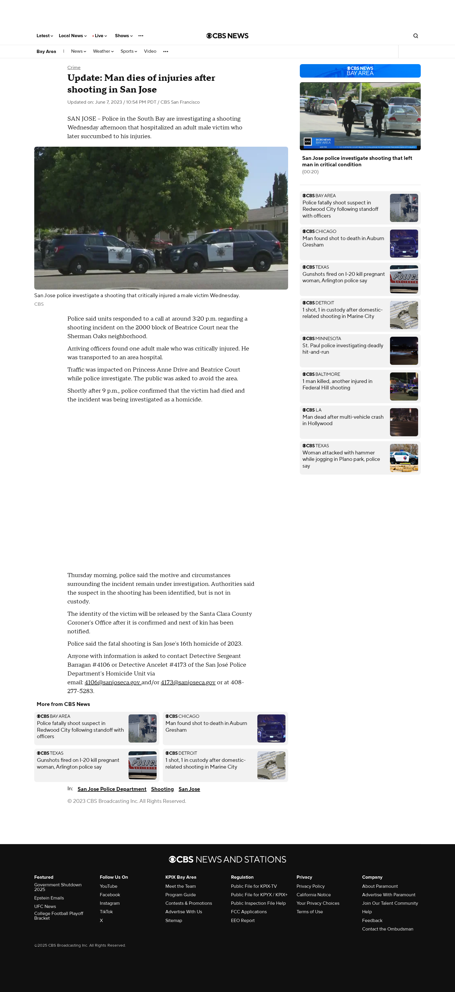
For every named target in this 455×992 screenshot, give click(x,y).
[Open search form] (415, 35)
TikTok (106, 911)
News (78, 51)
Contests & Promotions (188, 903)
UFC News (45, 906)
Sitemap (173, 920)
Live (101, 36)
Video (150, 51)
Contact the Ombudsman (387, 929)
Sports (129, 51)
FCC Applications (249, 911)
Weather (103, 51)
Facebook (110, 894)
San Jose (189, 789)
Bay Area (46, 51)
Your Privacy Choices (318, 903)
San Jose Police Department (112, 789)
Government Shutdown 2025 (58, 887)
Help (367, 911)
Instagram (110, 903)
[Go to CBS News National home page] (227, 36)
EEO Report (243, 920)
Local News (73, 35)
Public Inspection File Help (258, 903)
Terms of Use (310, 911)
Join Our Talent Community (390, 903)
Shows (124, 35)
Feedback (372, 920)
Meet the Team (180, 886)
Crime (74, 67)
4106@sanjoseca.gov (113, 682)
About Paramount (380, 886)
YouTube (108, 886)
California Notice (314, 894)
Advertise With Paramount (388, 894)
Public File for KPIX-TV (254, 886)
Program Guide (180, 894)
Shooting (162, 789)
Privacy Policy (311, 886)
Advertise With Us (183, 911)
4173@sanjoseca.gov (188, 682)
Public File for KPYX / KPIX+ (259, 894)
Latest (45, 35)
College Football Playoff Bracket (58, 916)
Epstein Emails (49, 898)
